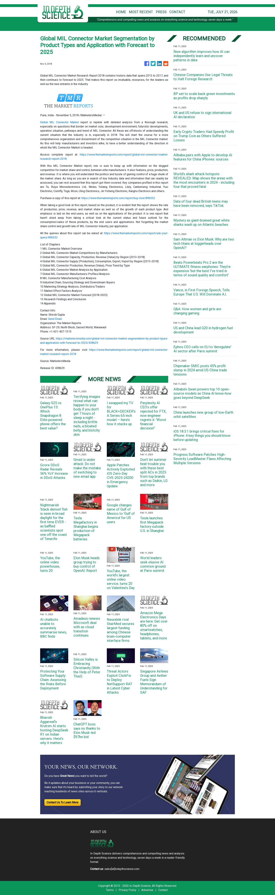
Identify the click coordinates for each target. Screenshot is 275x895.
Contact (163, 890)
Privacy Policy (127, 890)
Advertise (147, 890)
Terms (110, 890)
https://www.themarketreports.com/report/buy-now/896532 (118, 198)
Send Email (55, 319)
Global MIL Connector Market (59, 122)
